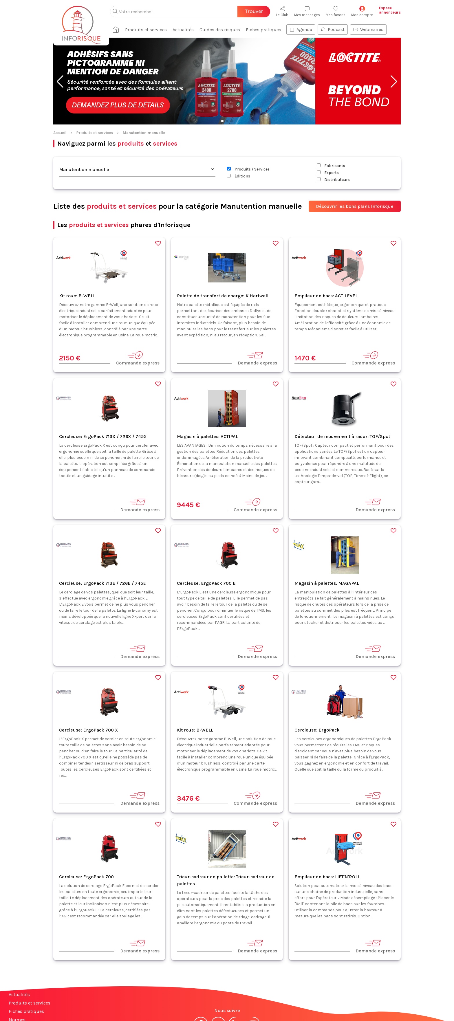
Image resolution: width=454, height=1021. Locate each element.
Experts (328, 135)
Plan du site (21, 1007)
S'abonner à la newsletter (419, 1003)
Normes (17, 982)
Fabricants (331, 128)
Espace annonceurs (29, 999)
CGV (223, 1006)
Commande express (138, 320)
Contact (17, 990)
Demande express (257, 320)
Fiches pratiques (26, 973)
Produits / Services (248, 131)
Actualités (19, 957)
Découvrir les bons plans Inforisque (354, 168)
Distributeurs (333, 142)
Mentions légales (197, 1006)
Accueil (59, 95)
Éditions (238, 138)
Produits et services (94, 95)
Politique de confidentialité (261, 1006)
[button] (60, 44)
